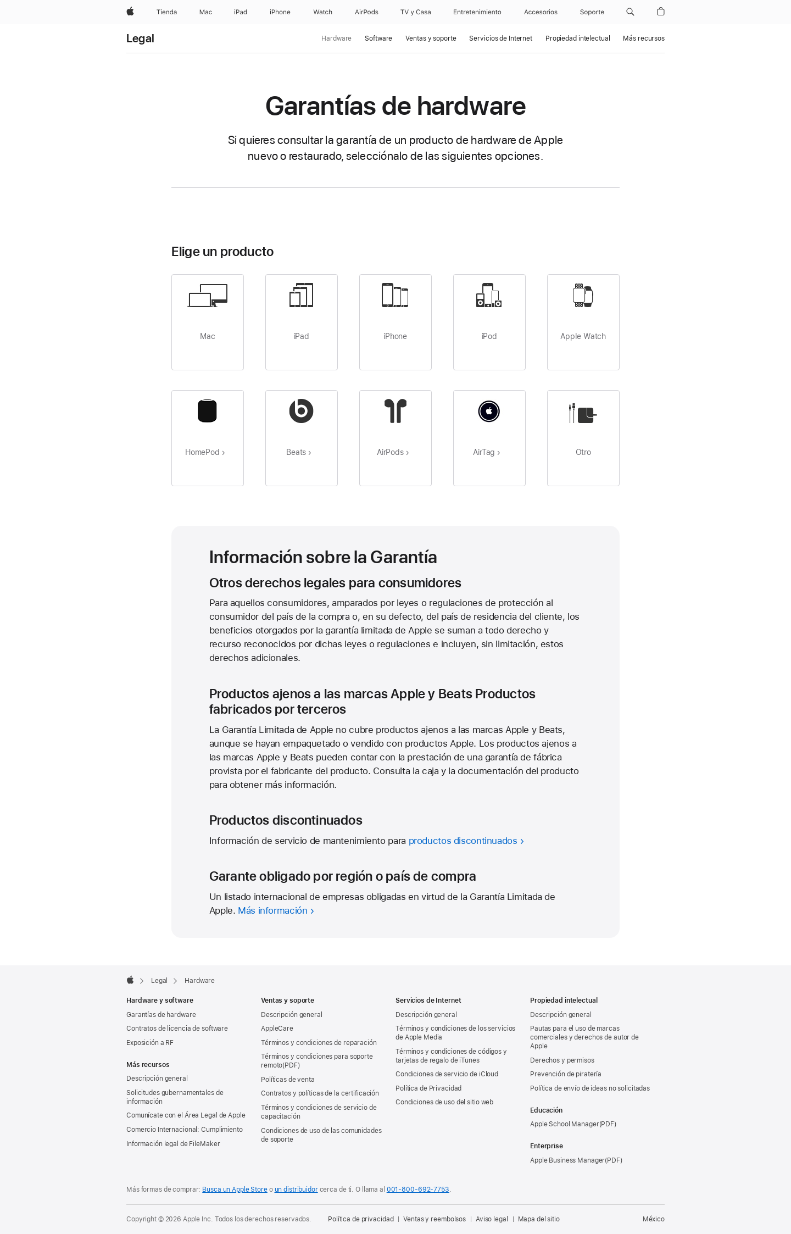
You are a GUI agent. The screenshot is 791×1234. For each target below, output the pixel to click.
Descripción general (157, 1078)
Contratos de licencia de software (177, 1028)
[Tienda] (166, 12)
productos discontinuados (463, 840)
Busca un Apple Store (235, 1189)
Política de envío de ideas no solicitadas (590, 1088)
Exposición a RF (150, 1043)
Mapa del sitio (539, 1219)
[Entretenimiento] (477, 12)
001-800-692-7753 (418, 1189)
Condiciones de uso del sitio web (444, 1102)
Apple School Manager (564, 1124)
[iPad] (241, 12)
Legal (140, 38)
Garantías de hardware (161, 1015)
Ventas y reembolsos (434, 1219)
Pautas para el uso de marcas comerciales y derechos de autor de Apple (584, 1037)
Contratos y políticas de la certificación (320, 1093)
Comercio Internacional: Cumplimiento (184, 1129)
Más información (272, 910)
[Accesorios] (541, 12)
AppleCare (277, 1028)
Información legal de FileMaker (173, 1144)
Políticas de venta (288, 1079)
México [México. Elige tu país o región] (654, 1219)
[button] (630, 12)
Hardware (336, 38)
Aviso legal (492, 1219)
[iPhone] (280, 12)
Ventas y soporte (430, 38)
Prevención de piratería (565, 1074)
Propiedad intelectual (577, 38)
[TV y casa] (415, 12)
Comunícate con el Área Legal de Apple (186, 1115)
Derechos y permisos (562, 1060)
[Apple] (130, 12)
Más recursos (644, 38)
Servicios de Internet (500, 38)
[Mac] (205, 12)
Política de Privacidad (428, 1088)
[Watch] (323, 12)
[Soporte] (592, 12)
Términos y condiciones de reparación (319, 1043)
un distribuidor (296, 1189)
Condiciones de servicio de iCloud (447, 1074)
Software (378, 38)
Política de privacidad (360, 1219)
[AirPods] (366, 12)
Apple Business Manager (567, 1160)
